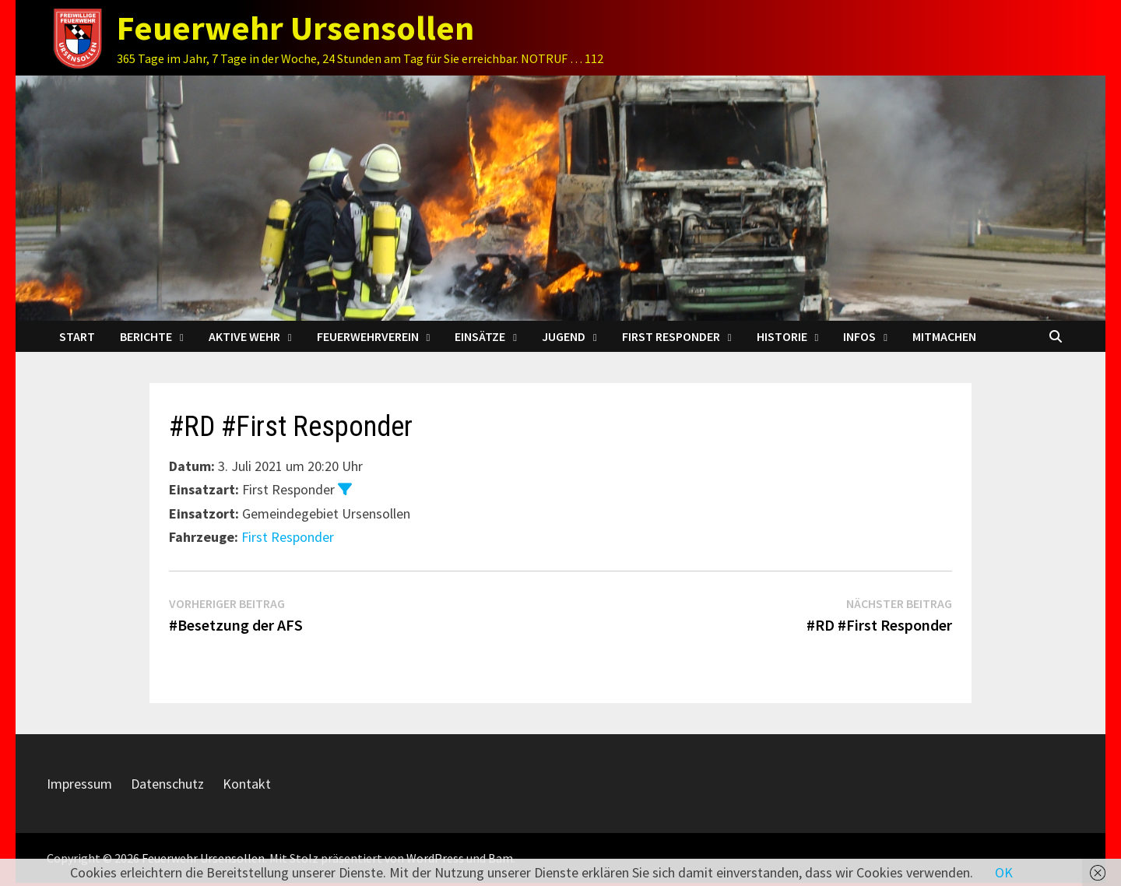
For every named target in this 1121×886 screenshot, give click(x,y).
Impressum (79, 784)
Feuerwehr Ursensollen (295, 27)
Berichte (146, 336)
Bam (500, 858)
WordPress (435, 858)
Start (77, 336)
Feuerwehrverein (368, 336)
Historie (782, 336)
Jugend (563, 336)
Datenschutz (167, 784)
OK (1004, 872)
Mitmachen (944, 336)
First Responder (671, 336)
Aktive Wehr (244, 336)
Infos (859, 336)
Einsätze (480, 336)
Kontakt (247, 784)
